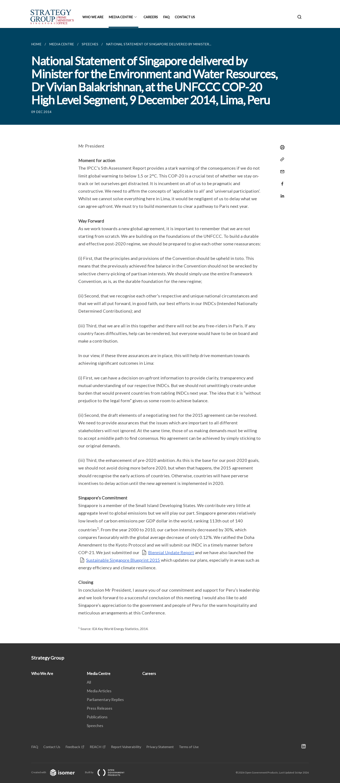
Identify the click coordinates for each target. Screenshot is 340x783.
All (89, 682)
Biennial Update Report (171, 552)
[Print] (281, 147)
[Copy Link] (281, 159)
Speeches (95, 725)
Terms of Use (189, 747)
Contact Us (185, 17)
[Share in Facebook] (281, 181)
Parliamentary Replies (105, 699)
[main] (170, 335)
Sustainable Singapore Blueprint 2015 (123, 560)
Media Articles (99, 690)
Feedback (72, 747)
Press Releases (99, 708)
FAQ (166, 17)
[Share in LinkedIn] (281, 193)
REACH (95, 747)
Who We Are (92, 17)
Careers (151, 17)
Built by (108, 772)
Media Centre (121, 17)
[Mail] (281, 169)
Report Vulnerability (126, 747)
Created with (56, 772)
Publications (97, 716)
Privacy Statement (160, 747)
